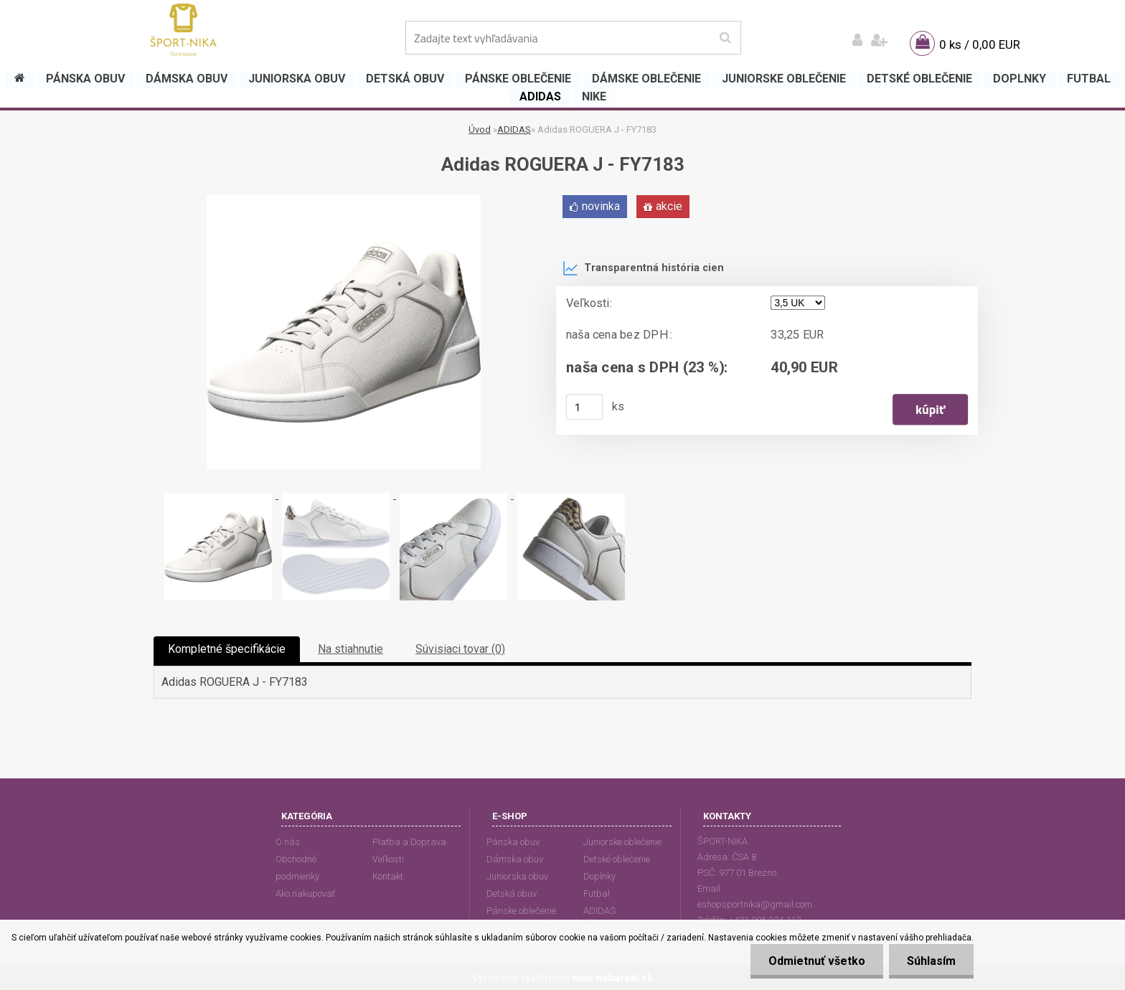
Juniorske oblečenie (622, 841)
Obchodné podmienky (297, 868)
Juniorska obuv (517, 876)
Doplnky (599, 876)
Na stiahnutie (350, 649)
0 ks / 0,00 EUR (979, 44)
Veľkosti (388, 859)
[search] (725, 38)
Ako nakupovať (305, 893)
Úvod (480, 129)
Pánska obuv (513, 841)
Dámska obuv (514, 859)
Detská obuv (511, 893)
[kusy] (584, 407)
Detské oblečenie (616, 859)
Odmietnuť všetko (816, 961)
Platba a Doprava (409, 841)
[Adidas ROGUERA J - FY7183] (344, 200)
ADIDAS (514, 129)
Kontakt (387, 876)
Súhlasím (931, 961)
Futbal (596, 893)
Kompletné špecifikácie (227, 649)
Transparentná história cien (643, 268)
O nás (288, 841)
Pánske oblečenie (521, 910)
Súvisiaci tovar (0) (460, 649)
